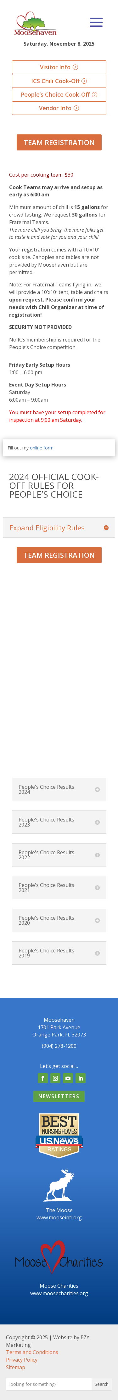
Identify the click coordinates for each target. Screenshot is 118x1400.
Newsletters (59, 1096)
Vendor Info (55, 108)
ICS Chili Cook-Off (55, 81)
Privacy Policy (21, 1359)
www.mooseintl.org (59, 1217)
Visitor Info (55, 67)
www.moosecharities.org (59, 1293)
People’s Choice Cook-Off (55, 94)
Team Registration (59, 142)
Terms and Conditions (32, 1352)
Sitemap (15, 1367)
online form (41, 448)
